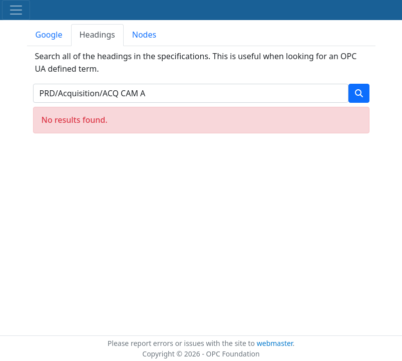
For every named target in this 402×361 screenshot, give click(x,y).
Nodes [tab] (144, 34)
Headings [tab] (97, 34)
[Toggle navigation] (16, 10)
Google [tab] (49, 34)
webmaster (275, 343)
